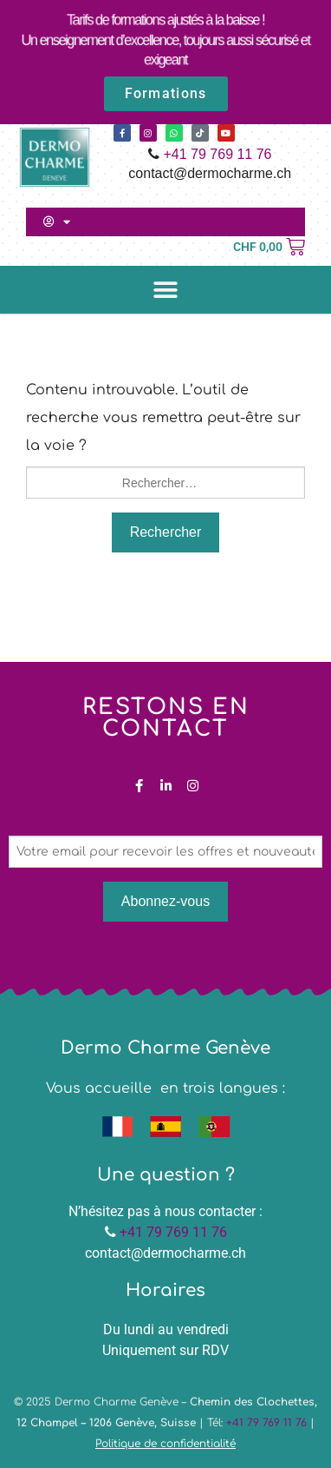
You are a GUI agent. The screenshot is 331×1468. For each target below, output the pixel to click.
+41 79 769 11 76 (218, 154)
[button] (165, 289)
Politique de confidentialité (165, 1444)
